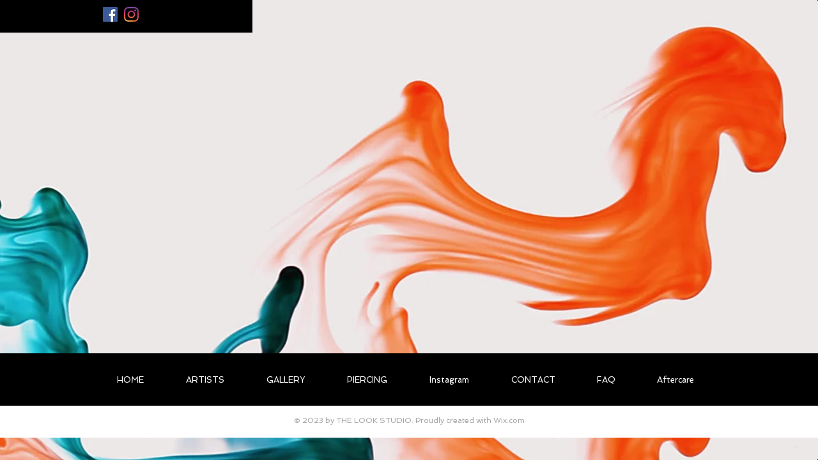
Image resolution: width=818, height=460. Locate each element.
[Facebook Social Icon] (110, 14)
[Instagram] (131, 14)
